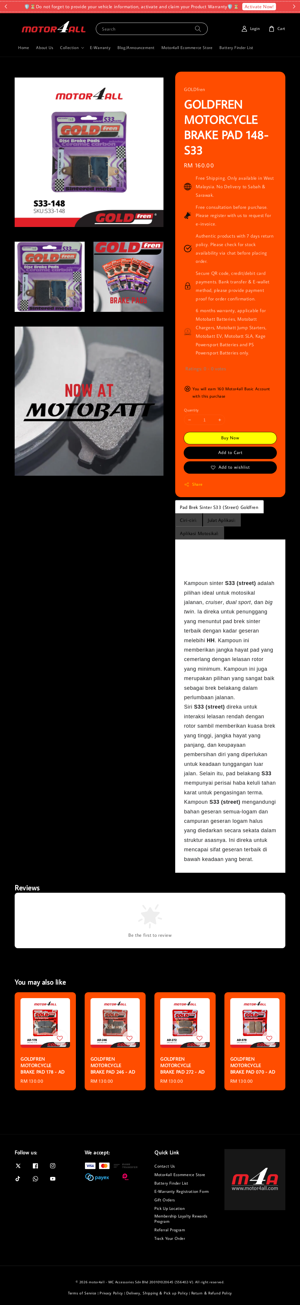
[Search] (198, 28)
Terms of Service (82, 1293)
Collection (69, 47)
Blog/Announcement (135, 47)
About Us (44, 47)
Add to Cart (230, 452)
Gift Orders (164, 1200)
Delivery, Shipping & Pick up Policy (157, 1293)
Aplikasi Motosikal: (199, 533)
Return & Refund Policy (211, 1293)
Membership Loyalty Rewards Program (180, 1218)
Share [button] (193, 484)
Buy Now (230, 437)
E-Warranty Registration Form (181, 1191)
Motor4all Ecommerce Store (186, 47)
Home (23, 47)
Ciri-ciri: (188, 520)
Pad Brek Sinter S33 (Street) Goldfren (219, 507)
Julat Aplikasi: (222, 520)
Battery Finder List (236, 47)
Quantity (191, 410)
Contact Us (164, 1166)
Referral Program (169, 1229)
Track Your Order (169, 1238)
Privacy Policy (111, 1293)
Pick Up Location (169, 1208)
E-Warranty (100, 47)
